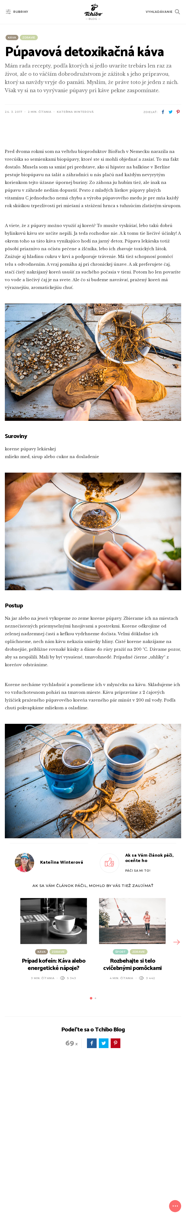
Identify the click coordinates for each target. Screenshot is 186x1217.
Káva (12, 37)
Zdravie (28, 37)
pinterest (178, 112)
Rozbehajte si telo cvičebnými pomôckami (132, 1068)
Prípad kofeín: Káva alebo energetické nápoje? (53, 1068)
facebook (163, 112)
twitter (170, 112)
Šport (120, 1055)
